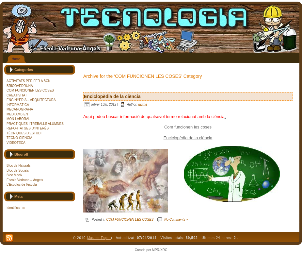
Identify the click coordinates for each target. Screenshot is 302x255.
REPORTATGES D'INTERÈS (28, 128)
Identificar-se (16, 208)
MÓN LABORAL (18, 119)
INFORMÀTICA (18, 105)
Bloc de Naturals (18, 165)
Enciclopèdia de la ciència (112, 96)
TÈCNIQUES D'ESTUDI (24, 133)
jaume (142, 104)
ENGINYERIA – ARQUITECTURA (31, 100)
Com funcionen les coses (188, 127)
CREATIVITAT (17, 95)
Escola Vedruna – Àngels (25, 180)
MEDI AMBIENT (18, 114)
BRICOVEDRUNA (20, 86)
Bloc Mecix (14, 175)
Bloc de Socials (18, 170)
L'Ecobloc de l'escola (22, 184)
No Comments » (176, 219)
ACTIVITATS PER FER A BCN (29, 81)
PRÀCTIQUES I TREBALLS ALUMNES (35, 124)
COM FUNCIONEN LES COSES (30, 90)
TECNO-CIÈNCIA (19, 138)
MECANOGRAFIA (20, 109)
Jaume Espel (99, 238)
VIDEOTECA (16, 142)
